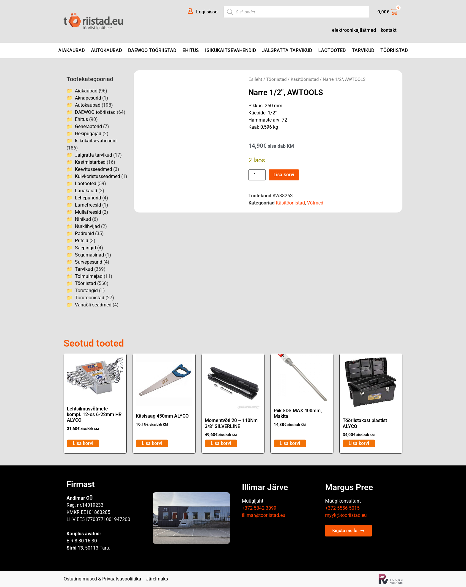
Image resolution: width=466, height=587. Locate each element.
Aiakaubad (71, 50)
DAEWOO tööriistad (152, 50)
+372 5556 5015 (342, 508)
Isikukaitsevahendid (230, 50)
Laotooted (332, 50)
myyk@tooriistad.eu (346, 515)
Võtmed (315, 203)
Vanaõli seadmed (93, 305)
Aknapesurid (88, 98)
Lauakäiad (86, 190)
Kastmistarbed (90, 162)
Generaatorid (88, 126)
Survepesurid (88, 262)
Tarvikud (363, 50)
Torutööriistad (89, 297)
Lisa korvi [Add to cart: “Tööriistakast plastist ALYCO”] (359, 443)
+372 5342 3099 (259, 508)
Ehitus (190, 50)
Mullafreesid (88, 212)
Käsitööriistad (305, 79)
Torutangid (86, 290)
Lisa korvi (283, 174)
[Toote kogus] (257, 174)
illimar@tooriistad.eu (263, 515)
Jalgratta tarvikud (287, 50)
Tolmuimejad (89, 276)
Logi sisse (207, 12)
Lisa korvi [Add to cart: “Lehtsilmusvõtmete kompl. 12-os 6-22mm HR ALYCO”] (83, 443)
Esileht (255, 79)
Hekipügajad (88, 133)
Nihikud (83, 219)
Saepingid (85, 248)
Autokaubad (106, 50)
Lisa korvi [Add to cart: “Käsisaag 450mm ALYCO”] (152, 443)
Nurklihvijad (87, 226)
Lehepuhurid (88, 198)
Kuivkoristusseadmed (97, 176)
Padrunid (84, 233)
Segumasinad (89, 255)
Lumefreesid (88, 205)
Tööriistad (394, 50)
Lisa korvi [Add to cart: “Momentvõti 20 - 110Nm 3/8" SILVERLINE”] (221, 443)
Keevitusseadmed (93, 169)
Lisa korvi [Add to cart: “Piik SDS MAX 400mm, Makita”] (290, 443)
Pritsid (81, 240)
